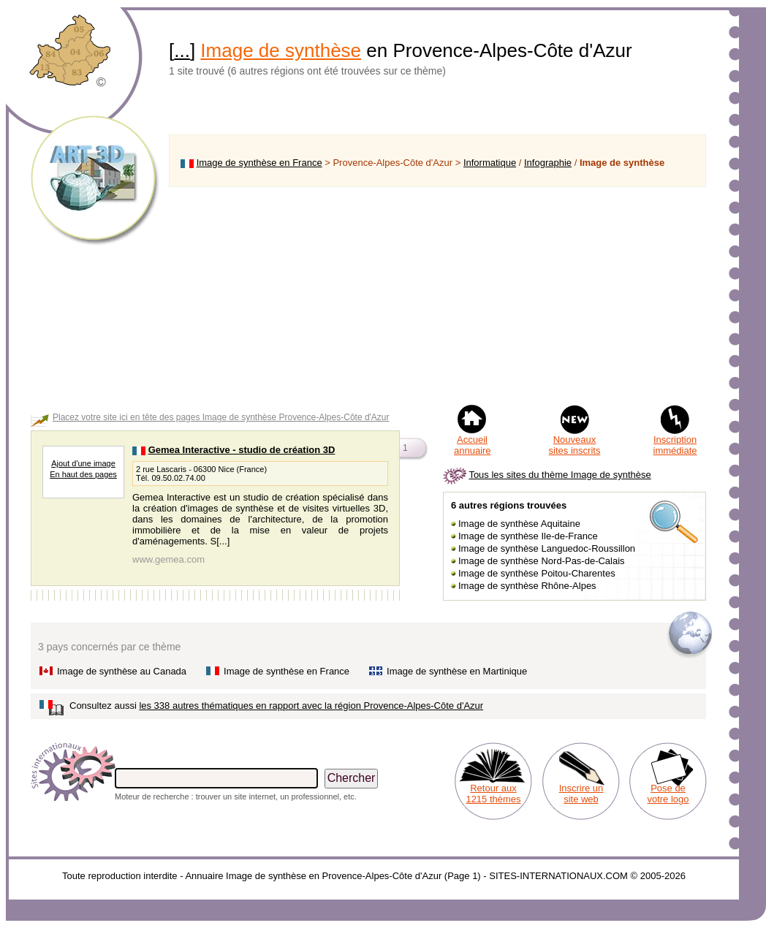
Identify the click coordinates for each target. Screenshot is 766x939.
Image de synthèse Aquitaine (519, 523)
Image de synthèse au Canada (121, 671)
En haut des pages (83, 474)
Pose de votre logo (668, 794)
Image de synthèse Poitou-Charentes (536, 573)
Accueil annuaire (472, 445)
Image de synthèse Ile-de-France (528, 536)
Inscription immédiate (675, 445)
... (182, 50)
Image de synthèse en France (259, 162)
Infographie (548, 162)
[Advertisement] (437, 295)
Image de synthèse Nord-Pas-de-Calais (541, 560)
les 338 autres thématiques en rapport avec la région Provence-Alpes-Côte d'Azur (311, 705)
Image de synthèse (280, 50)
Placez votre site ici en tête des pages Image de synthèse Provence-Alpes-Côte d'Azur (221, 417)
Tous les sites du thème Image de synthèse (560, 474)
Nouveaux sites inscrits (575, 445)
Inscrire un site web (581, 794)
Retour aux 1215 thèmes (493, 794)
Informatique (489, 162)
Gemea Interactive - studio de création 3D (241, 449)
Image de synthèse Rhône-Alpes (527, 585)
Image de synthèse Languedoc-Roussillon (546, 548)
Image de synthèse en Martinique (457, 671)
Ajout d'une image (83, 463)
